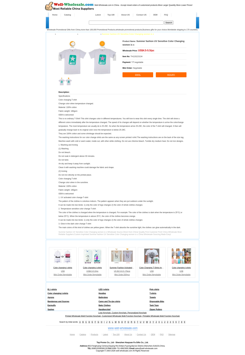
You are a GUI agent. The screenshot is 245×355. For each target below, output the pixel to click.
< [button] (60, 57)
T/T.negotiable (137, 62)
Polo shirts (154, 289)
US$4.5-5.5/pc (146, 50)
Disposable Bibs (157, 301)
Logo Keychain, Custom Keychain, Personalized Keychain (122, 313)
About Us (128, 334)
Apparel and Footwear (66, 34)
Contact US (141, 15)
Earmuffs (52, 305)
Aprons (51, 297)
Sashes (51, 309)
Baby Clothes (105, 305)
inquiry (171, 75)
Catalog (67, 15)
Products (83, 15)
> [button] (114, 57)
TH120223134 (136, 56)
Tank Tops (154, 305)
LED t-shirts (104, 289)
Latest (98, 15)
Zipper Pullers (156, 309)
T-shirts (153, 293)
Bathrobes (103, 297)
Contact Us (141, 334)
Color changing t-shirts (89, 34)
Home (54, 15)
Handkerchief (104, 309)
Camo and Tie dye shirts (109, 301)
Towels (153, 297)
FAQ (166, 15)
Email (138, 75)
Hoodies (102, 293)
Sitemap (171, 334)
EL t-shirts (52, 289)
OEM (155, 15)
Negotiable (137, 68)
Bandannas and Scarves (58, 301)
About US (125, 15)
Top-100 (111, 15)
